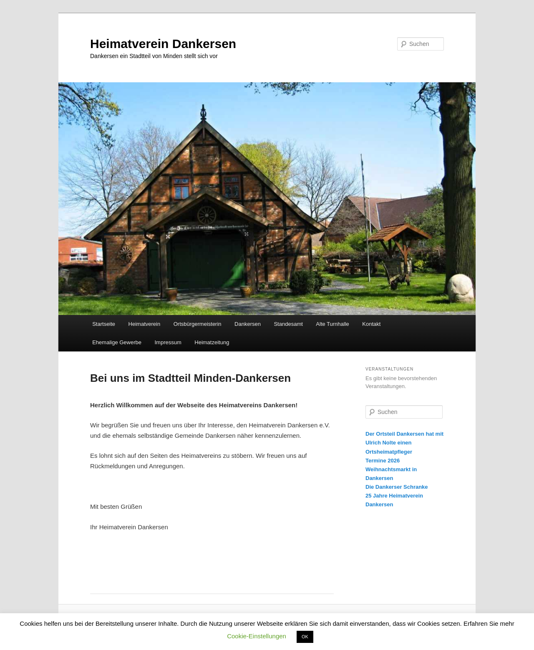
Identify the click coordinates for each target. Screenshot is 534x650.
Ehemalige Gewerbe (116, 342)
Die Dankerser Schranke (396, 487)
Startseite (103, 324)
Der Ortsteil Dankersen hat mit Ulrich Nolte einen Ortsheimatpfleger (404, 442)
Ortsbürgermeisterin (198, 324)
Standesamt (288, 324)
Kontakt (371, 324)
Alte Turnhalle (332, 324)
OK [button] (305, 636)
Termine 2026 (382, 460)
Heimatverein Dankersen (163, 44)
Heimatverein (144, 324)
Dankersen (247, 324)
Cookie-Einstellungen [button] (256, 636)
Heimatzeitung (211, 342)
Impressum (167, 342)
